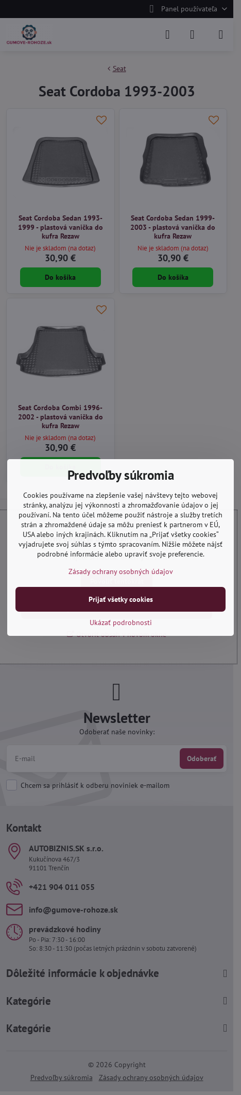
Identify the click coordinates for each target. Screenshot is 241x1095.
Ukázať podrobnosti (121, 622)
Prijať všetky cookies (121, 599)
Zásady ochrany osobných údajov (120, 571)
